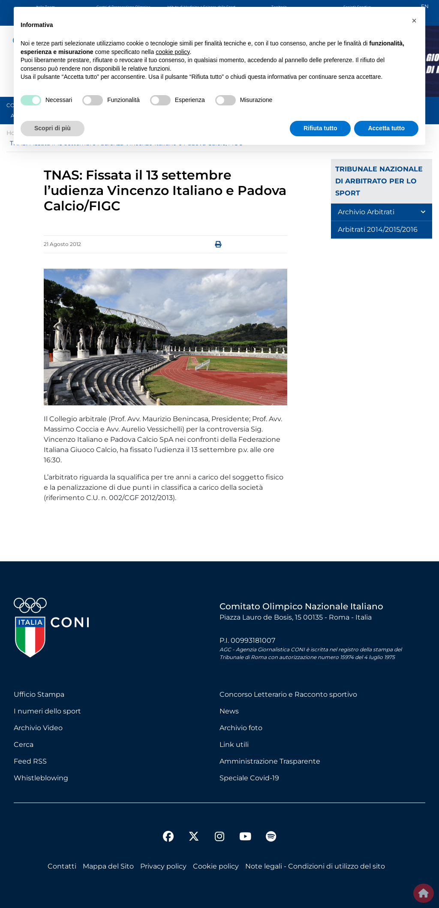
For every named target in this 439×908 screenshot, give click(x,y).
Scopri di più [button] (52, 128)
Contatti (62, 866)
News (229, 711)
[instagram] (219, 837)
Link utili (234, 744)
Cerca (23, 744)
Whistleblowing (41, 778)
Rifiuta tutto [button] (320, 128)
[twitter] (193, 829)
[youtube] (245, 837)
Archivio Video (38, 728)
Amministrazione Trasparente (270, 761)
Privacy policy (163, 866)
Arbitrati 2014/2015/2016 (378, 229)
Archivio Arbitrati (366, 212)
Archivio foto (241, 728)
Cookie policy (216, 866)
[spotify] (271, 837)
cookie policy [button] (172, 51)
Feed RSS (30, 761)
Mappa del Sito (108, 866)
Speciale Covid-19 (249, 778)
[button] (414, 20)
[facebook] (168, 837)
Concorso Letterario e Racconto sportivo (288, 694)
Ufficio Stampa (39, 694)
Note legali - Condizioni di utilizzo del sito (315, 866)
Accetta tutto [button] (386, 128)
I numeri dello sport (47, 711)
